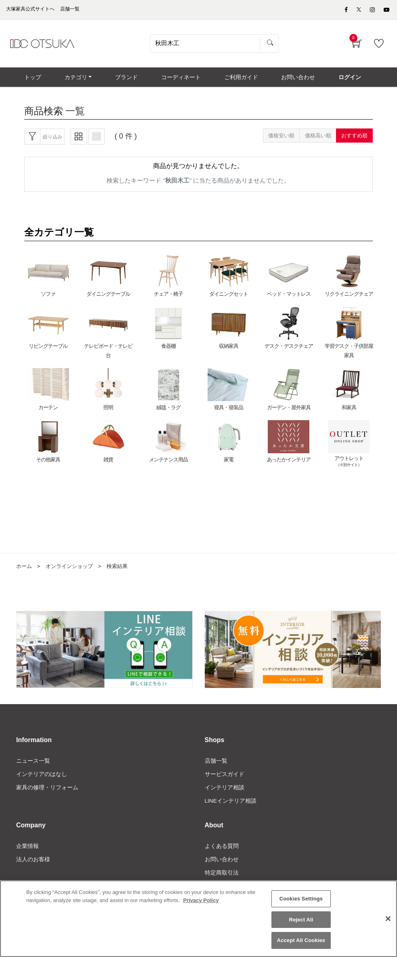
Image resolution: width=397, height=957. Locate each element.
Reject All (301, 920)
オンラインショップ (72, 571)
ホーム (24, 571)
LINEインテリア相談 (231, 806)
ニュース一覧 (33, 765)
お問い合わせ (222, 865)
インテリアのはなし (41, 779)
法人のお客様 (33, 865)
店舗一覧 (216, 765)
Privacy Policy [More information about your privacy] (200, 901)
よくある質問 (222, 851)
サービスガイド (224, 779)
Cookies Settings (301, 899)
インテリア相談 (224, 792)
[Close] (388, 919)
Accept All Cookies (301, 941)
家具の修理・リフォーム (47, 792)
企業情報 (27, 851)
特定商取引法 (222, 879)
